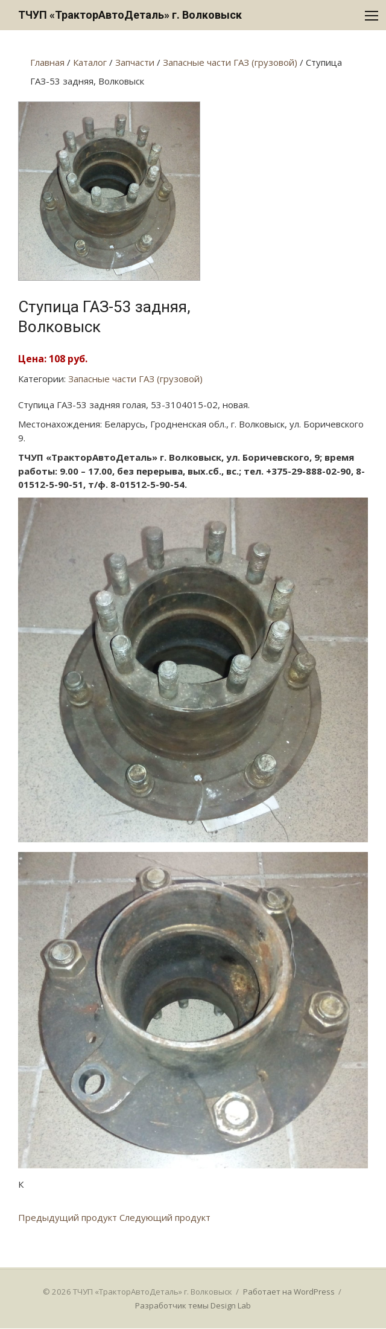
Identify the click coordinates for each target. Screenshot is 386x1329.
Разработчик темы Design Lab (193, 1305)
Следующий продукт (164, 1217)
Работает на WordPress (289, 1291)
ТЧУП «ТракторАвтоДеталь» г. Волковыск (130, 14)
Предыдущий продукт (67, 1217)
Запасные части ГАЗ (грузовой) (135, 379)
